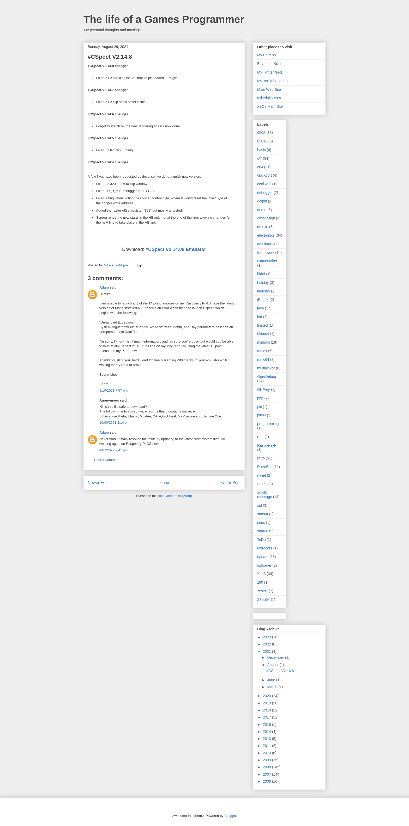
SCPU (262, 484)
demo (261, 210)
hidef (261, 274)
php (260, 398)
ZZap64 (263, 599)
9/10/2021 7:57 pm (113, 390)
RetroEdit (264, 467)
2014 (267, 731)
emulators (265, 244)
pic (259, 407)
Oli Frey (263, 389)
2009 (267, 760)
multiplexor (266, 368)
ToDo (261, 539)
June (271, 680)
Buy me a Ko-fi (269, 64)
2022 (267, 644)
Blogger (230, 816)
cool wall (264, 184)
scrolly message (264, 494)
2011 (267, 746)
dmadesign (266, 218)
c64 (260, 167)
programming (268, 424)
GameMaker (267, 261)
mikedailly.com (269, 98)
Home (165, 482)
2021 (267, 651)
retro (261, 458)
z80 (260, 582)
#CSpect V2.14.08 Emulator (176, 249)
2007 (267, 774)
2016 (267, 724)
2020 (267, 696)
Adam (104, 287)
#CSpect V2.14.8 (280, 671)
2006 (267, 781)
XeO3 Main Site (270, 106)
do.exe (262, 227)
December (276, 657)
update (262, 557)
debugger (265, 192)
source (262, 531)
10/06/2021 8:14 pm (114, 422)
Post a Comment (106, 460)
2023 (267, 637)
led (259, 317)
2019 (267, 703)
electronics (266, 235)
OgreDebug (266, 376)
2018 (267, 710)
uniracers (264, 548)
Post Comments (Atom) (174, 496)
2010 (267, 753)
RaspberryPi (267, 445)
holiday (263, 282)
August (273, 665)
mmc (261, 351)
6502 (261, 132)
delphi (262, 201)
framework (265, 252)
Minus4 (263, 334)
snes (261, 522)
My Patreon (266, 55)
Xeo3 (261, 574)
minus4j (263, 342)
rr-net (261, 475)
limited (262, 325)
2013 (267, 739)
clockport (264, 175)
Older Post (230, 482)
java (260, 308)
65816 (262, 141)
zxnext (262, 591)
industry (263, 291)
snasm (262, 514)
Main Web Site (269, 89)
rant (260, 437)
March (272, 687)
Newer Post (98, 482)
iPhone (263, 299)
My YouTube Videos (273, 81)
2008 (267, 767)
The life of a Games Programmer (163, 19)
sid (259, 505)
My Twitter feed (269, 72)
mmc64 (263, 359)
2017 (267, 717)
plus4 (261, 415)
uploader (264, 565)
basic (261, 150)
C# (259, 158)
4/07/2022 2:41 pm (113, 450)
